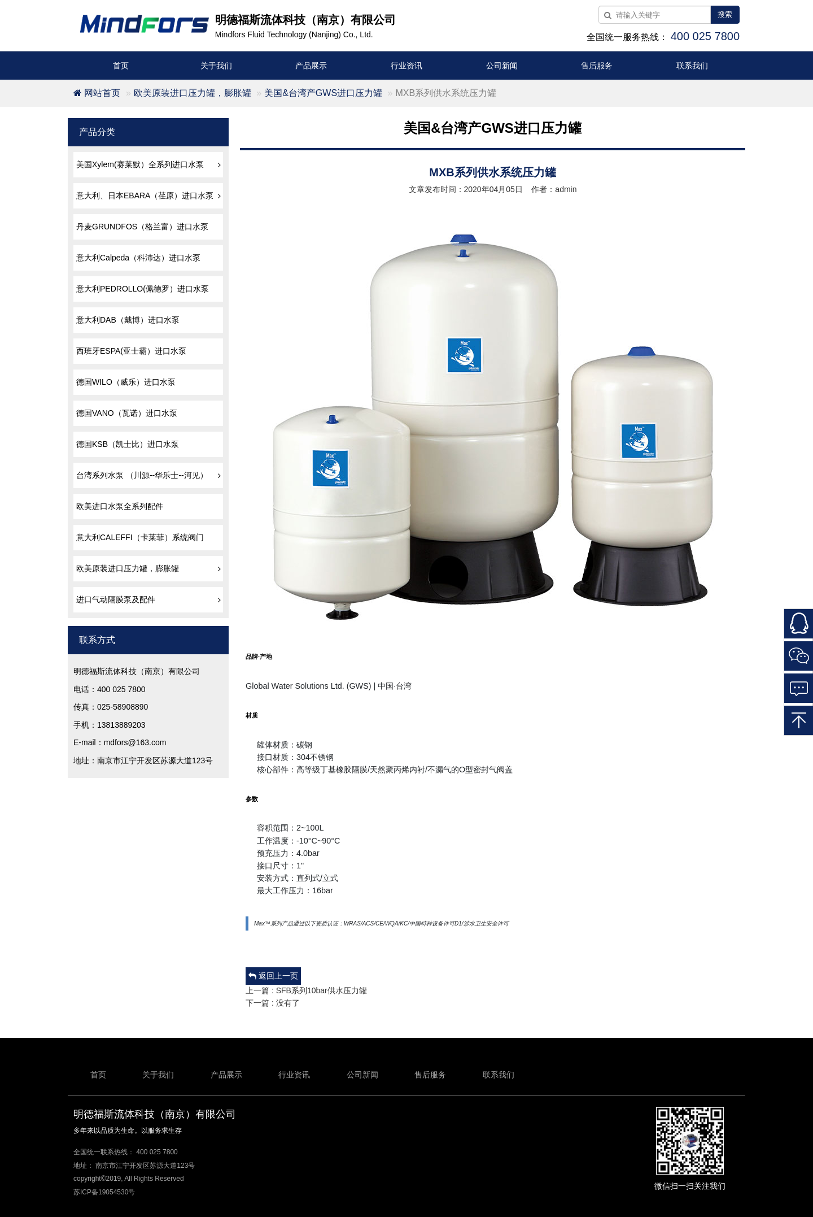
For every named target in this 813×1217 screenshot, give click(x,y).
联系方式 (97, 640)
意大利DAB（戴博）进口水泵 (128, 319)
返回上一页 (273, 975)
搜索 (725, 14)
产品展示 (311, 65)
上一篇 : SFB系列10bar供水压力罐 (306, 990)
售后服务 (597, 65)
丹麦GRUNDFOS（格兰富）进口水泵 (142, 226)
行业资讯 (406, 65)
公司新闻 (502, 65)
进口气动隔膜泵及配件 (149, 599)
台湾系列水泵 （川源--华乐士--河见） (149, 475)
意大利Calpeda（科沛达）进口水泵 (138, 257)
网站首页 (96, 93)
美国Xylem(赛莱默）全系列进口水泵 (149, 164)
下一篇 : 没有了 (273, 1002)
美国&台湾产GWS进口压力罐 (323, 93)
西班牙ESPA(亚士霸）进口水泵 (131, 350)
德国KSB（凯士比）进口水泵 (127, 444)
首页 (121, 65)
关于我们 (216, 65)
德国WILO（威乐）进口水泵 (126, 381)
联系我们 (692, 65)
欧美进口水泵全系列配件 (119, 506)
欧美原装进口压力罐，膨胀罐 (192, 93)
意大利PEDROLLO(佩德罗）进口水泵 (142, 288)
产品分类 (97, 132)
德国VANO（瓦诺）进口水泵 (126, 413)
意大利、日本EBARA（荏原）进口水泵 (149, 195)
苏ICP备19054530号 (104, 1192)
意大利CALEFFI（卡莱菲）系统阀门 (140, 537)
